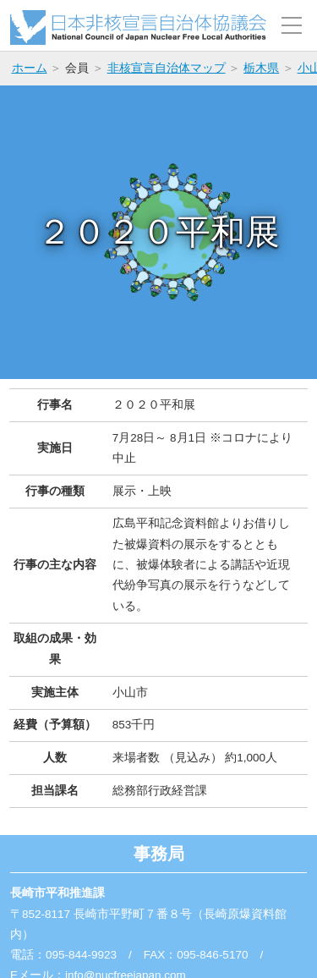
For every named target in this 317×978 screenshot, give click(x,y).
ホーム (29, 68)
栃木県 (261, 68)
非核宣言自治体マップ (166, 68)
